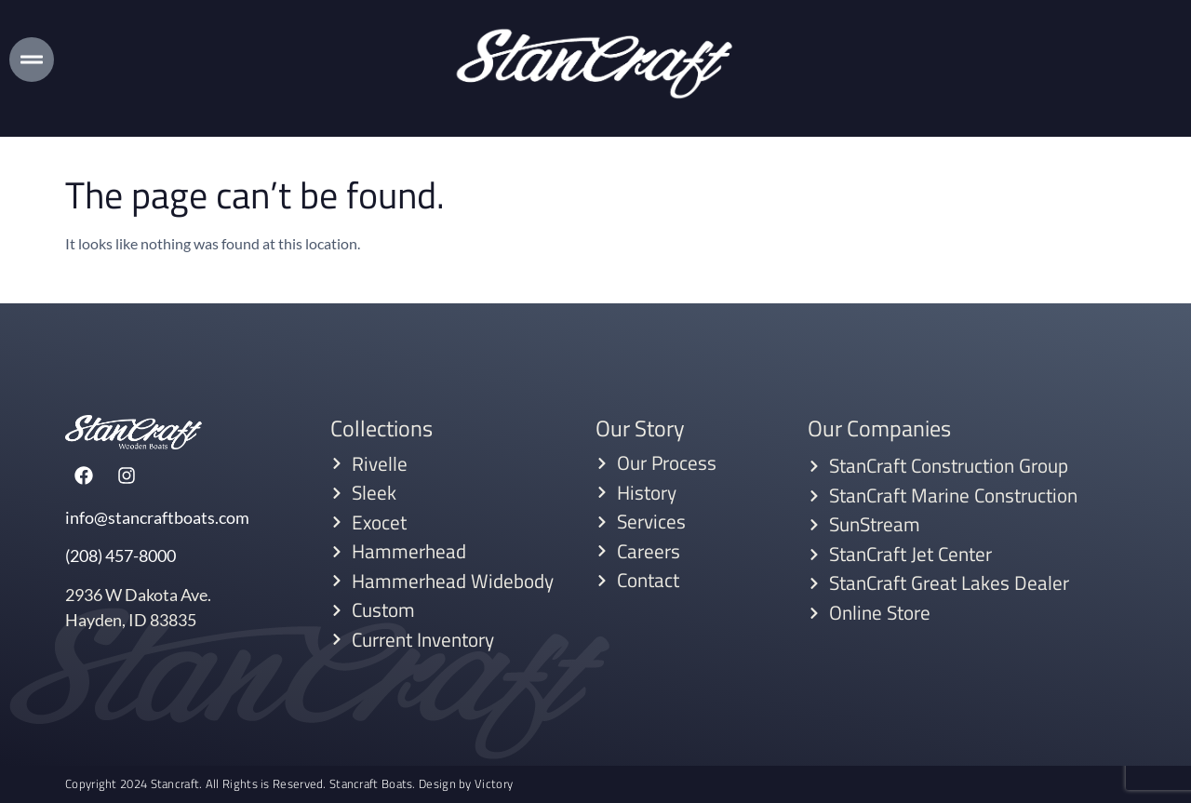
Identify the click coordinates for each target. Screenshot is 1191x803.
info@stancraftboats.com (157, 517)
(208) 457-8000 (120, 555)
